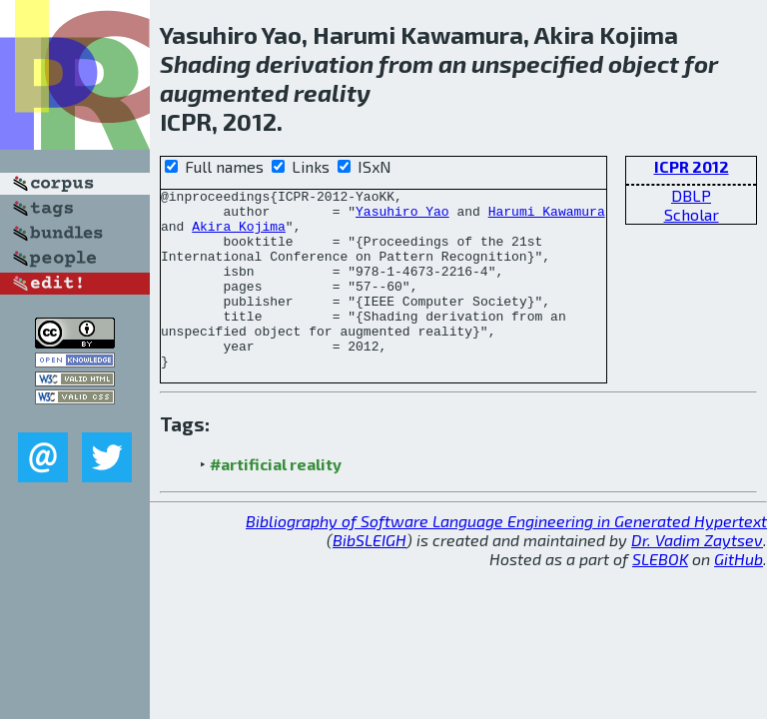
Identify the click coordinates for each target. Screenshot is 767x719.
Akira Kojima (239, 235)
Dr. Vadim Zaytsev (697, 575)
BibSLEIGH (369, 575)
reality (332, 92)
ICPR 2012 (691, 166)
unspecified (537, 63)
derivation (315, 63)
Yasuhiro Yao (402, 217)
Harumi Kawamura (546, 217)
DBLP (691, 195)
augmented (224, 92)
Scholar (691, 214)
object (643, 63)
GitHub (738, 594)
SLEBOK (660, 594)
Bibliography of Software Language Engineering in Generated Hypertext (506, 556)
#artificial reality (276, 499)
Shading (205, 63)
